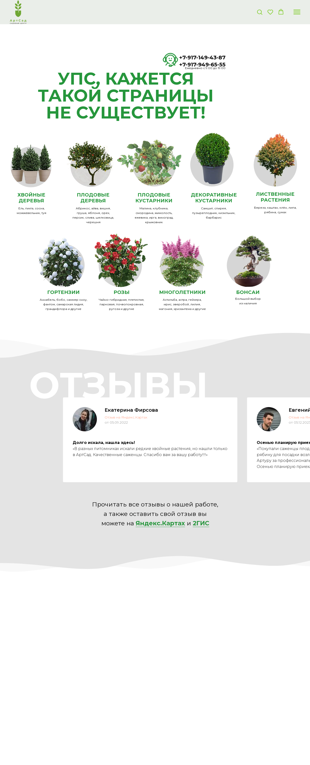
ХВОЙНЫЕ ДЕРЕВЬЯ (31, 198)
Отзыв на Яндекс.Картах (126, 417)
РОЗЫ (122, 292)
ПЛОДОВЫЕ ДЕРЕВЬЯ (93, 198)
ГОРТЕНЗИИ (63, 292)
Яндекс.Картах (160, 523)
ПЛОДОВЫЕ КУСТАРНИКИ (153, 198)
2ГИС (201, 523)
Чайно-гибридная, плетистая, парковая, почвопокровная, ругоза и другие (121, 304)
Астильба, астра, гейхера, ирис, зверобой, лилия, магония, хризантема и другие (182, 304)
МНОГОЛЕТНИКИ (182, 292)
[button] (260, 12)
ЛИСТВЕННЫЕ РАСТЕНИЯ (275, 197)
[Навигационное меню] (297, 12)
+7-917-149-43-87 (202, 57)
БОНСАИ (248, 292)
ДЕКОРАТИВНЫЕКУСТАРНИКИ (214, 198)
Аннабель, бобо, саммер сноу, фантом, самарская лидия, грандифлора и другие (63, 304)
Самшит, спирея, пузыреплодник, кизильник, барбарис (213, 212)
